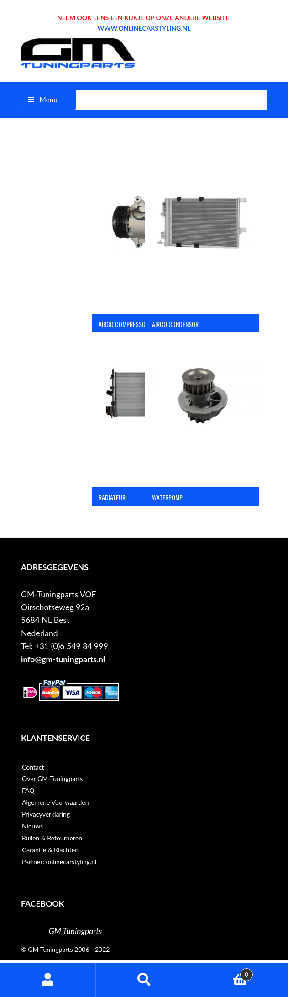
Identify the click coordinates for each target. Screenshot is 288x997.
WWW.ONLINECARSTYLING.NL (143, 28)
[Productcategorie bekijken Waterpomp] (202, 412)
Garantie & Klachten (50, 850)
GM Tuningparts (75, 931)
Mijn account (48, 980)
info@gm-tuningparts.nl (63, 659)
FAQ (28, 790)
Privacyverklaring (46, 814)
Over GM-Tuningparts (52, 778)
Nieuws (32, 826)
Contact (33, 767)
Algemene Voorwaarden (55, 802)
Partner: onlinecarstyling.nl (59, 861)
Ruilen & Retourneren (52, 838)
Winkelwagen (222, 972)
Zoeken (144, 980)
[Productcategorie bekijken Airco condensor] (202, 239)
